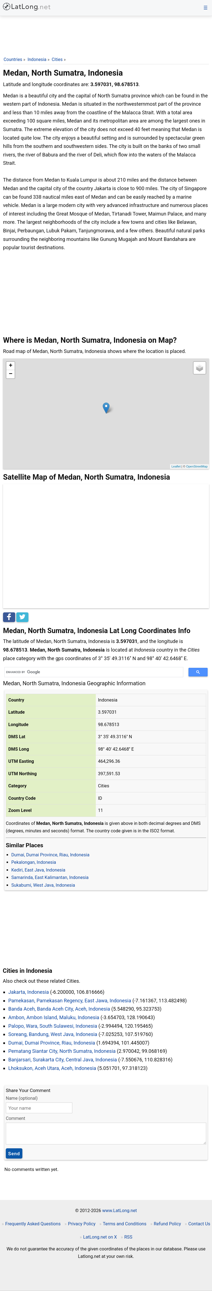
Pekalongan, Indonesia (33, 862)
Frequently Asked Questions (33, 1223)
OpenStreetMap (197, 466)
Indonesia (37, 59)
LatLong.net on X (100, 1237)
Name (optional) (22, 1098)
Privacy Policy (82, 1223)
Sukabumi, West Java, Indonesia (43, 885)
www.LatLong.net (119, 1210)
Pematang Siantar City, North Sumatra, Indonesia (62, 1051)
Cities (57, 59)
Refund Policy (167, 1223)
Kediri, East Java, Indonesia (38, 870)
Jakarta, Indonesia (28, 992)
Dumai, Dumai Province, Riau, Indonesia (50, 854)
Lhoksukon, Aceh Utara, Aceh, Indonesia (52, 1068)
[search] (92, 672)
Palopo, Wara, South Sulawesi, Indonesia (52, 1026)
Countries (13, 59)
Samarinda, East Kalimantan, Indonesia (50, 877)
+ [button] (10, 366)
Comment (15, 1118)
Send (14, 1153)
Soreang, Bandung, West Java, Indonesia (52, 1034)
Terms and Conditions (124, 1223)
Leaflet (176, 466)
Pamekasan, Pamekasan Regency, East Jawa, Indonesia (69, 1000)
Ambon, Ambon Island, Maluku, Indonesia (53, 1017)
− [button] (10, 374)
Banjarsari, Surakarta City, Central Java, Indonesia (62, 1059)
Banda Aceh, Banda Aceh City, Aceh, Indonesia (59, 1009)
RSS (128, 1237)
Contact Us (199, 1223)
